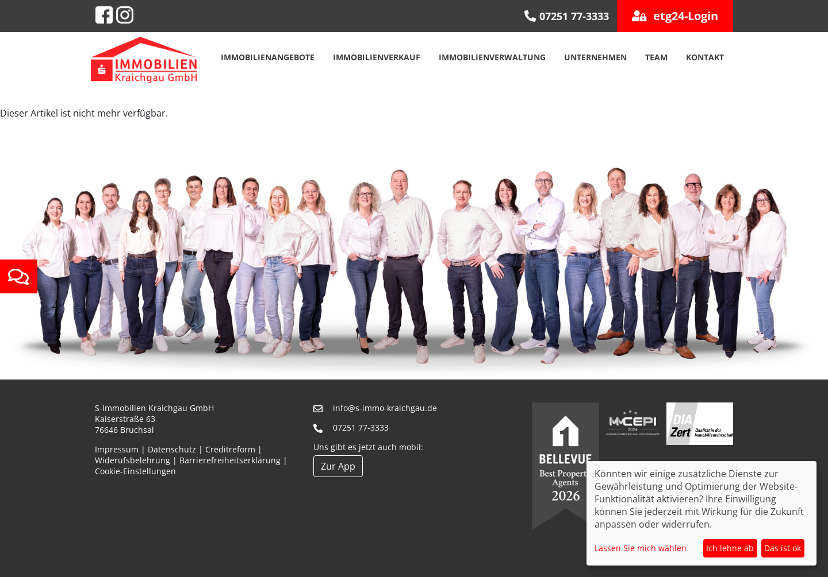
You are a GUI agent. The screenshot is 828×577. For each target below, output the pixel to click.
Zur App (338, 466)
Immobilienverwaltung (492, 57)
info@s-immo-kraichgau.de (385, 407)
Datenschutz (172, 449)
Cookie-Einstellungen (135, 471)
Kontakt (705, 57)
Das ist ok (782, 548)
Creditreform (230, 449)
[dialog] (701, 513)
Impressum (117, 449)
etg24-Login (675, 16)
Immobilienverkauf (376, 57)
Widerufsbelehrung (132, 460)
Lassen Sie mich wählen (641, 548)
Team (656, 57)
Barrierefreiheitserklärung (230, 460)
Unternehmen (595, 57)
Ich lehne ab (730, 548)
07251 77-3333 (361, 427)
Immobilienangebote (268, 57)
